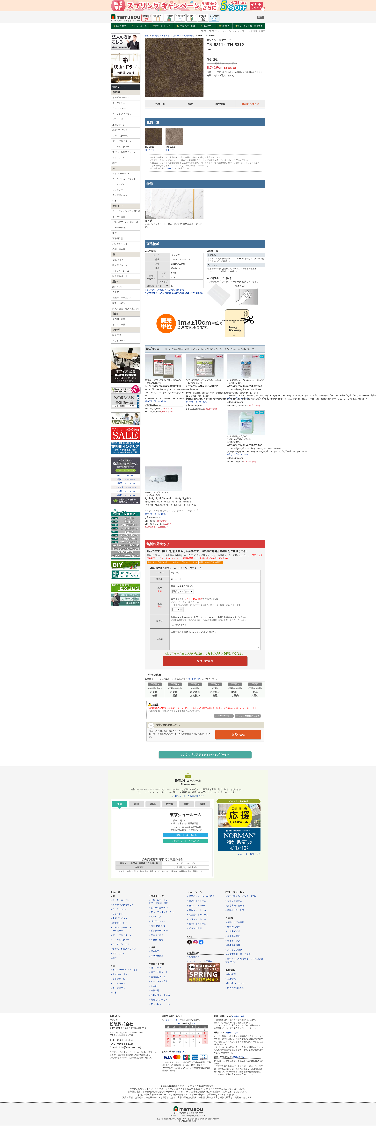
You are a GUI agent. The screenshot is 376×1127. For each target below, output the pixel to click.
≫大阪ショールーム (125, 491)
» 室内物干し (155, 953)
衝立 (114, 233)
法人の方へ (207, 26)
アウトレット (118, 340)
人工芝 (115, 292)
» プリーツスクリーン (121, 936)
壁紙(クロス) (118, 260)
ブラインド (117, 119)
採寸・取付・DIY (161, 26)
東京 (119, 805)
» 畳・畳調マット (119, 989)
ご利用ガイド (193, 680)
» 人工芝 (153, 987)
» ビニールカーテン (158, 909)
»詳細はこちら (232, 1034)
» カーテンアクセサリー (122, 906)
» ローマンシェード (120, 946)
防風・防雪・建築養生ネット (126, 308)
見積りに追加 (205, 661)
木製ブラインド (119, 125)
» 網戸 (114, 959)
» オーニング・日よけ (159, 983)
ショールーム (139, 26)
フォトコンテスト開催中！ (249, 26)
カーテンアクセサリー (123, 114)
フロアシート (118, 190)
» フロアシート (118, 985)
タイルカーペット (120, 173)
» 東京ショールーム (196, 902)
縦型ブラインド (119, 130)
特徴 (190, 104)
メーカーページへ (223, 717)
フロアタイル (118, 184)
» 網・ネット (155, 969)
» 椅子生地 (154, 992)
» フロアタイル (118, 980)
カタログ (169, 168)
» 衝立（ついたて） (158, 927)
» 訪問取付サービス (234, 911)
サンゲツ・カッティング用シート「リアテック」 (173, 36)
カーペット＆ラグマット (124, 179)
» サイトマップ (232, 942)
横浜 (153, 805)
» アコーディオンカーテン (161, 914)
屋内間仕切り (118, 319)
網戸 (114, 163)
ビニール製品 (118, 216)
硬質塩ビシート (119, 265)
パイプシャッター (120, 244)
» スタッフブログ (233, 951)
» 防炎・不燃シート (158, 973)
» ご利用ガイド (232, 933)
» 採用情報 (230, 980)
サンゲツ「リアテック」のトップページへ (205, 755)
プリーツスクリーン (121, 141)
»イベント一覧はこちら (249, 856)
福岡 (202, 805)
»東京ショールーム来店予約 (186, 842)
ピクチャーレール (120, 271)
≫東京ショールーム (125, 475)
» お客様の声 (193, 958)
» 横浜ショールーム (196, 911)
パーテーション (119, 227)
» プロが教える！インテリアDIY (240, 898)
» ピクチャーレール (158, 932)
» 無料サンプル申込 (234, 924)
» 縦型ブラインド (119, 924)
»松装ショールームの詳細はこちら (188, 797)
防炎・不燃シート (120, 303)
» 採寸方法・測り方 (234, 907)
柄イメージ (150, 150)
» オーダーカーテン (120, 901)
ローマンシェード (120, 103)
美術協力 (224, 26)
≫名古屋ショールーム (125, 487)
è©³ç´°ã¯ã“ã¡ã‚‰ (155, 401)
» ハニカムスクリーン (121, 941)
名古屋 (170, 805)
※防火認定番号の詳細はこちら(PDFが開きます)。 (167, 290)
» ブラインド (117, 915)
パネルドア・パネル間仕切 (125, 222)
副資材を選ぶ (179, 624)
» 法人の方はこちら (234, 989)
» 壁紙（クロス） (157, 936)
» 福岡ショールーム (196, 925)
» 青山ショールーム (196, 907)
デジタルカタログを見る (248, 717)
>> (193, 1025)
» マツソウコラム (233, 902)
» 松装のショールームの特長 (200, 898)
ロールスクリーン (120, 135)
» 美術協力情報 (232, 946)
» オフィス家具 (156, 957)
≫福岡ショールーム (125, 495)
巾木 (114, 200)
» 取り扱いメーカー (234, 985)
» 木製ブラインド (119, 920)
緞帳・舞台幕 (118, 249)
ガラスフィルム (119, 157)
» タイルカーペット (120, 976)
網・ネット (117, 287)
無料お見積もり (250, 104)
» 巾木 (114, 994)
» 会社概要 (230, 975)
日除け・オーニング (121, 297)
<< (179, 1025)
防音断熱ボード (119, 276)
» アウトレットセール (159, 1006)
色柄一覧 (160, 104)
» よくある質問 (232, 937)
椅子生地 (116, 335)
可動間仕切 (117, 238)
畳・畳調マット (119, 195)
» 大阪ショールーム (196, 921)
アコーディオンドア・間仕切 (126, 211)
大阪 (186, 805)
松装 (147, 36)
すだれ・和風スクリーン (124, 152)
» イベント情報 (194, 930)
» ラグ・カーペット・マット (124, 971)
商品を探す (120, 26)
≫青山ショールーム (125, 479)
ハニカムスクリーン (121, 146)
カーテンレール (119, 108)
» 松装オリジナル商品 (159, 996)
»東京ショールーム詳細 (186, 836)
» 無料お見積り (232, 928)
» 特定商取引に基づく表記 (238, 956)
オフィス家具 (118, 324)
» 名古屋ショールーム (197, 916)
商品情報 (220, 104)
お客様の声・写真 (185, 26)
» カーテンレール (119, 910)
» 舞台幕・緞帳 (156, 941)
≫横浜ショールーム (125, 483)
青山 (136, 805)
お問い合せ (238, 735)
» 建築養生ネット (157, 978)
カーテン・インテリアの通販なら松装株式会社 (188, 1117)
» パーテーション (157, 923)
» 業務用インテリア (158, 1001)
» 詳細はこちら (180, 1053)
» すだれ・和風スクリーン (123, 950)
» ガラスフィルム (119, 955)
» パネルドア (155, 918)
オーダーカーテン (120, 97)
